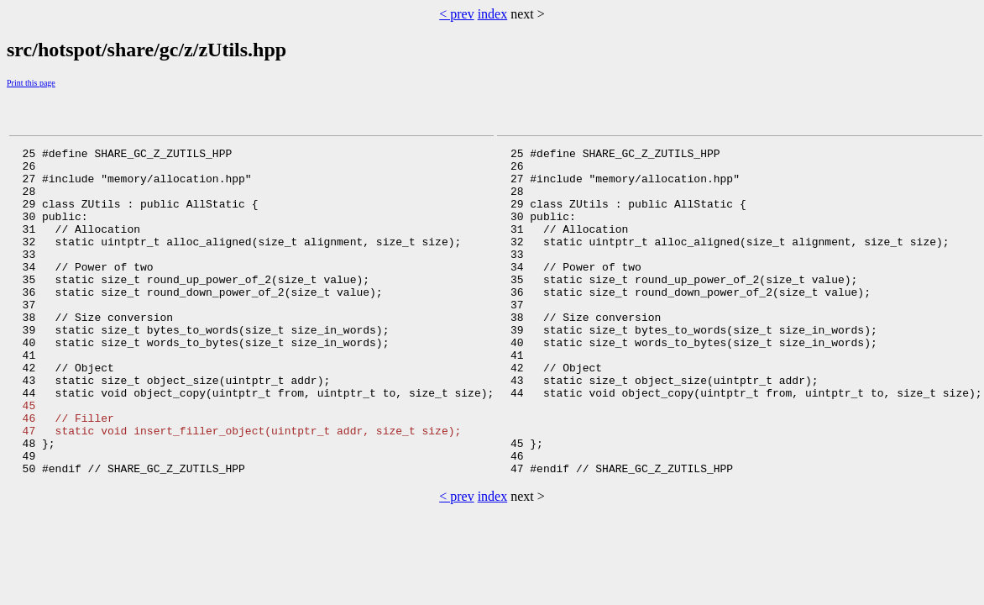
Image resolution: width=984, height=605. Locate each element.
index (493, 14)
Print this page (31, 82)
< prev (456, 14)
